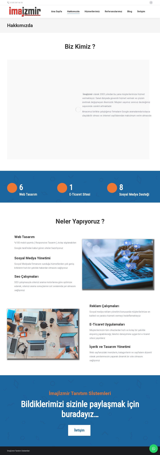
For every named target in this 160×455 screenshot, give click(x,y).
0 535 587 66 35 (15, 2)
